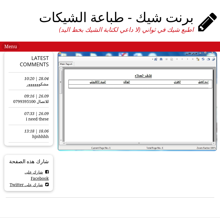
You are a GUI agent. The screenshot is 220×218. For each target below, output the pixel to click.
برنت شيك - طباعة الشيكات (116, 17)
